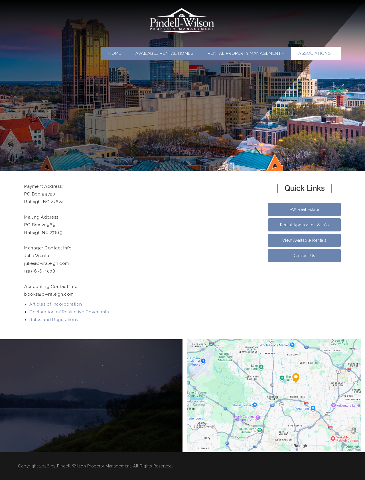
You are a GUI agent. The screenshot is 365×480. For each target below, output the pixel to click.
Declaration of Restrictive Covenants (69, 311)
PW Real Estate (304, 209)
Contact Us (304, 255)
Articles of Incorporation (55, 304)
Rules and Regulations (53, 319)
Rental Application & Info (304, 225)
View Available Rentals (304, 240)
